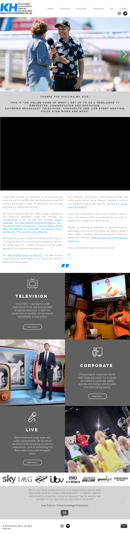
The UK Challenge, (46, 226)
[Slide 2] (66, 482)
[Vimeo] (125, 13)
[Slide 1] (63, 482)
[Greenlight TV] (70, 515)
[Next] (125, 479)
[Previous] (4, 479)
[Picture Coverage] (59, 515)
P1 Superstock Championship (39, 229)
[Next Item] (124, 54)
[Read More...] (32, 327)
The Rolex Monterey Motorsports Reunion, (35, 223)
